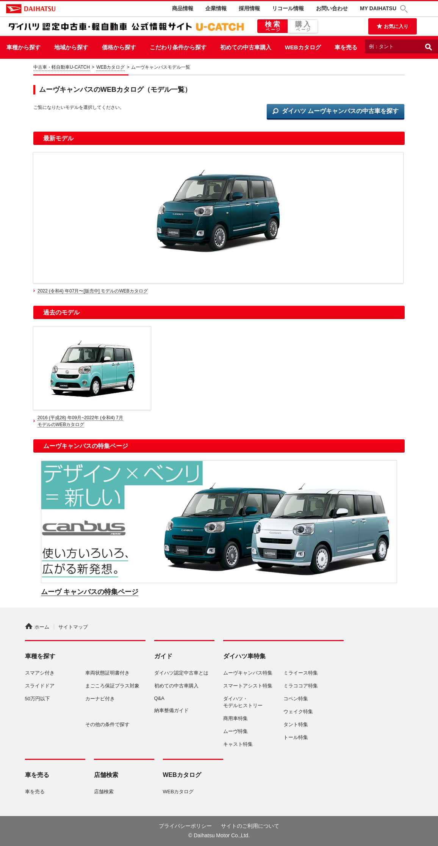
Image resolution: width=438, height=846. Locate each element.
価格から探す (119, 47)
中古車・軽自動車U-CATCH (61, 67)
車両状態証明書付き (107, 673)
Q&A (159, 698)
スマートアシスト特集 (247, 686)
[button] (405, 9)
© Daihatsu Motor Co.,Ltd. (219, 835)
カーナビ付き (100, 698)
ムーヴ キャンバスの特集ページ (89, 592)
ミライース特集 (300, 673)
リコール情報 (288, 8)
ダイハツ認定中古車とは (181, 673)
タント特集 (295, 724)
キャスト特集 (238, 744)
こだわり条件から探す (178, 47)
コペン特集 (295, 698)
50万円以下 (37, 698)
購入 (303, 26)
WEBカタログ (303, 47)
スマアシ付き (40, 673)
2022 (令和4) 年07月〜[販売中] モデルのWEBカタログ (93, 291)
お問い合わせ (332, 8)
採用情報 (249, 8)
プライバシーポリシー (185, 826)
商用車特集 (235, 718)
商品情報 (182, 8)
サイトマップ (73, 627)
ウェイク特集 (298, 711)
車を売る (346, 47)
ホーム (37, 627)
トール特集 (295, 737)
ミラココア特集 (300, 686)
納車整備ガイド (171, 710)
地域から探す (71, 47)
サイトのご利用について (250, 826)
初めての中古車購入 (245, 47)
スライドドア (40, 686)
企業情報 (216, 8)
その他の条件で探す (107, 724)
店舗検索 (104, 791)
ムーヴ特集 (235, 731)
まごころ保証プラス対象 (112, 686)
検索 (272, 26)
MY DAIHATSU (378, 8)
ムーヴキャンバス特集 (247, 673)
